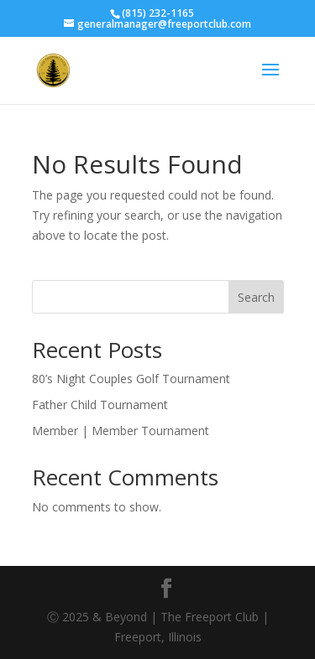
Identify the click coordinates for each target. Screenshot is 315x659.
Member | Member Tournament (120, 430)
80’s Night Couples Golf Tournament (131, 379)
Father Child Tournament (100, 405)
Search (256, 297)
